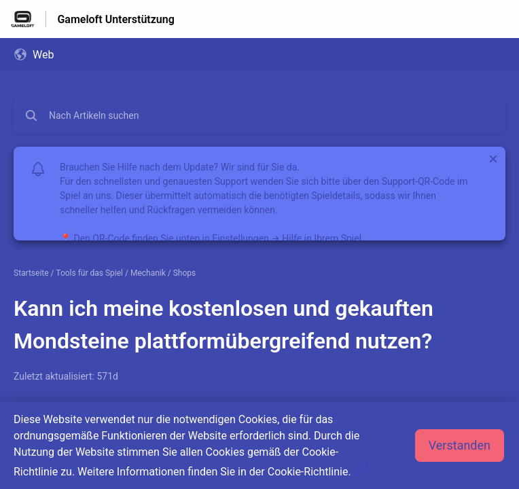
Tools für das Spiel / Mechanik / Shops (126, 273)
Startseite (31, 273)
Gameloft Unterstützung (115, 19)
